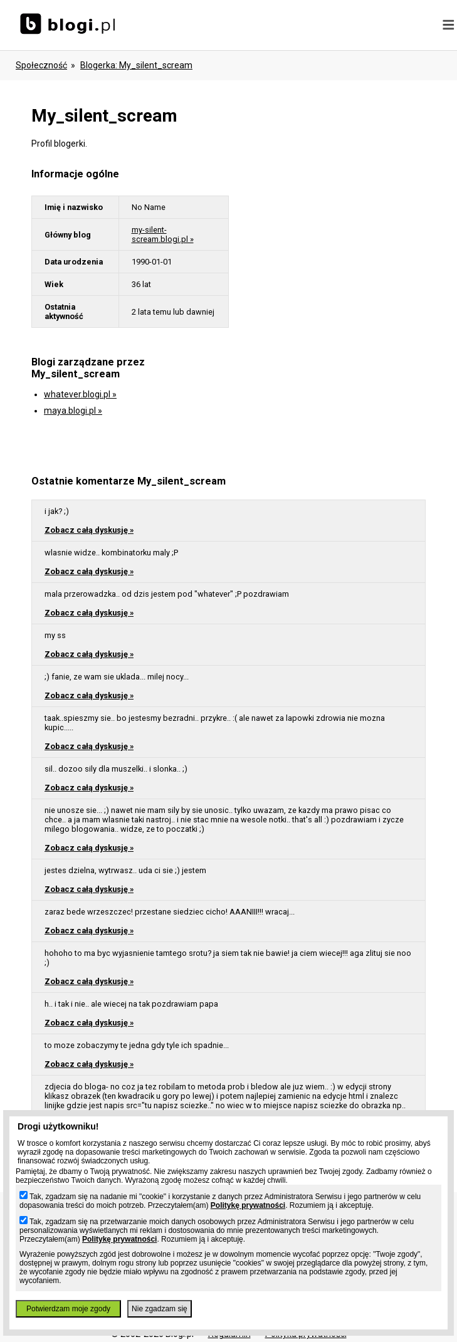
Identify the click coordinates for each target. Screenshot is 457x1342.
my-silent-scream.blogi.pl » (163, 234)
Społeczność (41, 65)
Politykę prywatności (248, 1205)
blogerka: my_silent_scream (136, 65)
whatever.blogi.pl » (80, 394)
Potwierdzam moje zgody (68, 1308)
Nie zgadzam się (159, 1308)
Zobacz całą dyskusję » (89, 530)
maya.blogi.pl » (73, 411)
